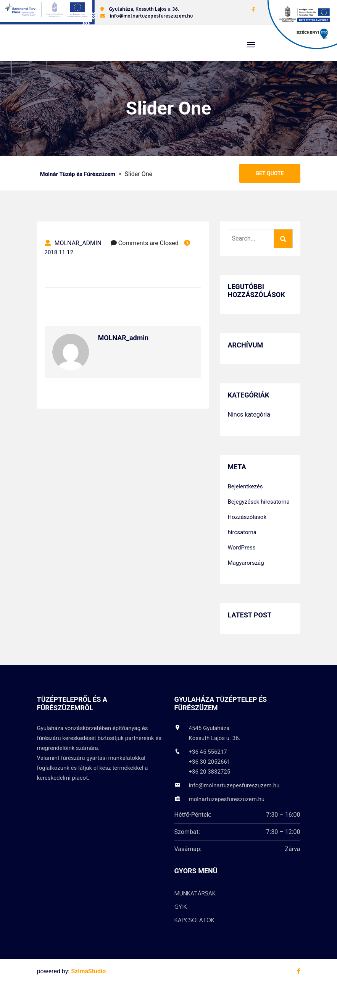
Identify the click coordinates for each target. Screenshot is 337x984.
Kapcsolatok (194, 920)
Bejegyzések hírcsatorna (259, 502)
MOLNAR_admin (73, 243)
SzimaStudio (88, 971)
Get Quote (270, 174)
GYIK (180, 907)
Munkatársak (195, 893)
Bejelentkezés (245, 486)
